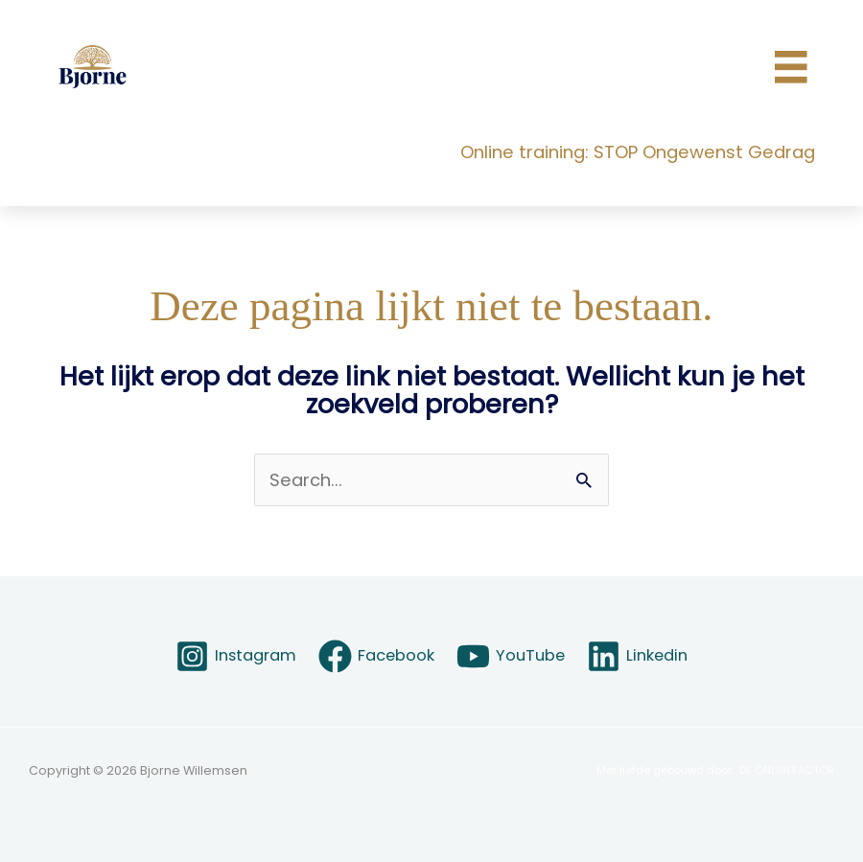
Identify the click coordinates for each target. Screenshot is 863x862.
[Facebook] (376, 656)
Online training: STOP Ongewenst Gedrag (637, 152)
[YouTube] (511, 656)
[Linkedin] (637, 656)
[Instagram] (235, 656)
